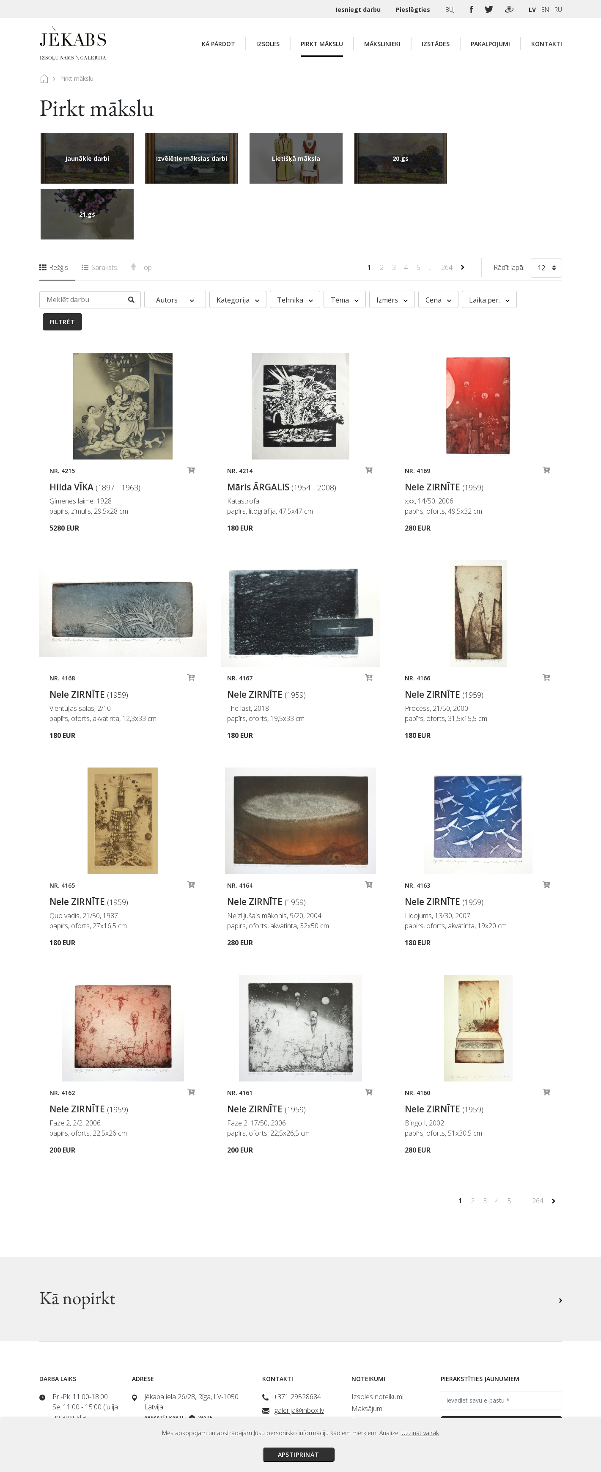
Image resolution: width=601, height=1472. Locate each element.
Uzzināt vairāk (420, 1433)
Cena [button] (438, 244)
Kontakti (546, 44)
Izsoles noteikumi (377, 1340)
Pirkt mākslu (322, 44)
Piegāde (363, 1364)
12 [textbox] (541, 212)
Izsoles (268, 44)
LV (532, 10)
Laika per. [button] (489, 244)
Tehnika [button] (295, 244)
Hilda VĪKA (94, 431)
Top (141, 211)
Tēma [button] (345, 244)
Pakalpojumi (490, 44)
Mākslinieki (382, 44)
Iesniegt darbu (359, 10)
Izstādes (436, 44)
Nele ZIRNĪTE (444, 431)
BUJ (450, 10)
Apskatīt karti (163, 1361)
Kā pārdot (218, 44)
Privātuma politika (377, 1388)
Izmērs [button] (392, 244)
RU (558, 10)
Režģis (53, 211)
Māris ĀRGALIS (281, 431)
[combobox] (546, 213)
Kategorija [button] (238, 244)
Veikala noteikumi (377, 1376)
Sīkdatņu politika (375, 1400)
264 (447, 211)
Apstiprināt (298, 1454)
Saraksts (99, 211)
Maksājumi (367, 1352)
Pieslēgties (414, 10)
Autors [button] (175, 244)
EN (545, 10)
